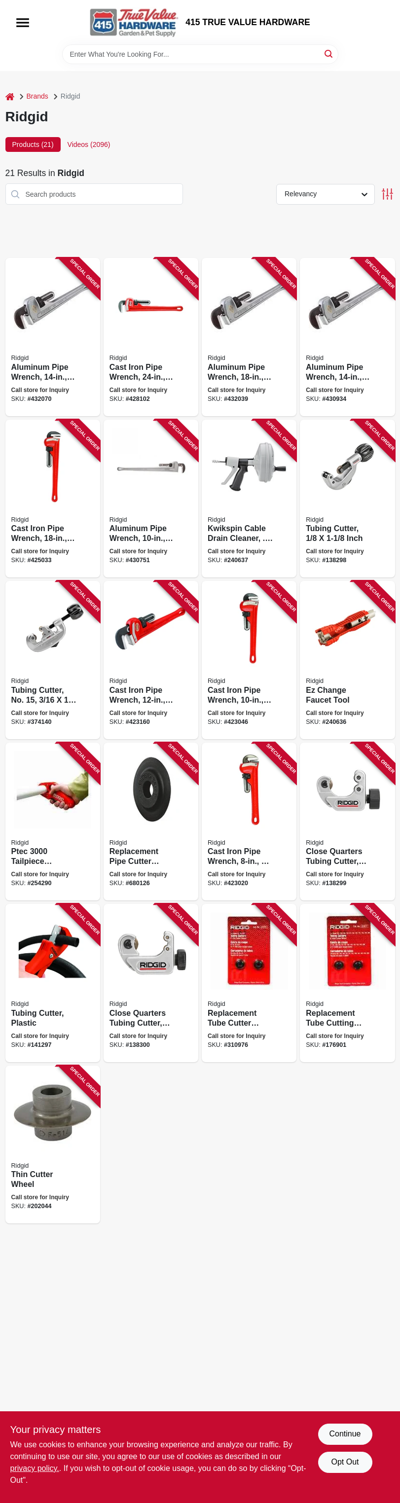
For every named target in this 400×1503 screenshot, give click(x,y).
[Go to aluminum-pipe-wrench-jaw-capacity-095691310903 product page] (151, 499)
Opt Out (345, 1462)
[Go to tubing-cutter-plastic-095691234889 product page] (52, 983)
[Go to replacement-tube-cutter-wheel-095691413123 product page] (249, 983)
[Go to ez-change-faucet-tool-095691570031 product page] (347, 660)
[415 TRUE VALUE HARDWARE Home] (134, 22)
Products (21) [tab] (33, 144)
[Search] (329, 53)
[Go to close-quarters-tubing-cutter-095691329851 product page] (151, 983)
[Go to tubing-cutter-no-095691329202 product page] (52, 660)
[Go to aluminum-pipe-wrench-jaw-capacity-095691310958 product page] (347, 337)
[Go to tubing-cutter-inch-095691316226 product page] (347, 499)
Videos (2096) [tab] (89, 144)
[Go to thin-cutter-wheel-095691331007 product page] (52, 1145)
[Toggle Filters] (387, 194)
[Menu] (22, 22)
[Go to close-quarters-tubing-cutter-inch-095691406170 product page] (347, 822)
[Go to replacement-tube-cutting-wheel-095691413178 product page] (347, 983)
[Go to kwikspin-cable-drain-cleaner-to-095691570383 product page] (249, 499)
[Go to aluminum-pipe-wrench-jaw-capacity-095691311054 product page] (52, 337)
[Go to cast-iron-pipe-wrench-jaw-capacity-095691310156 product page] (151, 660)
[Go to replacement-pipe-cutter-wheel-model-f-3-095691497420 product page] (151, 822)
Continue (345, 1434)
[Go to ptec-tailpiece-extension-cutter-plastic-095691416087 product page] (52, 822)
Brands (37, 96)
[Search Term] (200, 54)
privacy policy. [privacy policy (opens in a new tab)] (34, 1468)
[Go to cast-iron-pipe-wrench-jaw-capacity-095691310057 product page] (249, 822)
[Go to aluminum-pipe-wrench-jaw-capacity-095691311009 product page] (249, 337)
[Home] (9, 96)
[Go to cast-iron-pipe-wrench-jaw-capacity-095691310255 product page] (52, 499)
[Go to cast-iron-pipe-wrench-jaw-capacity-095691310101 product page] (249, 660)
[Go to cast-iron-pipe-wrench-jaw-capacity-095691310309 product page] (151, 337)
